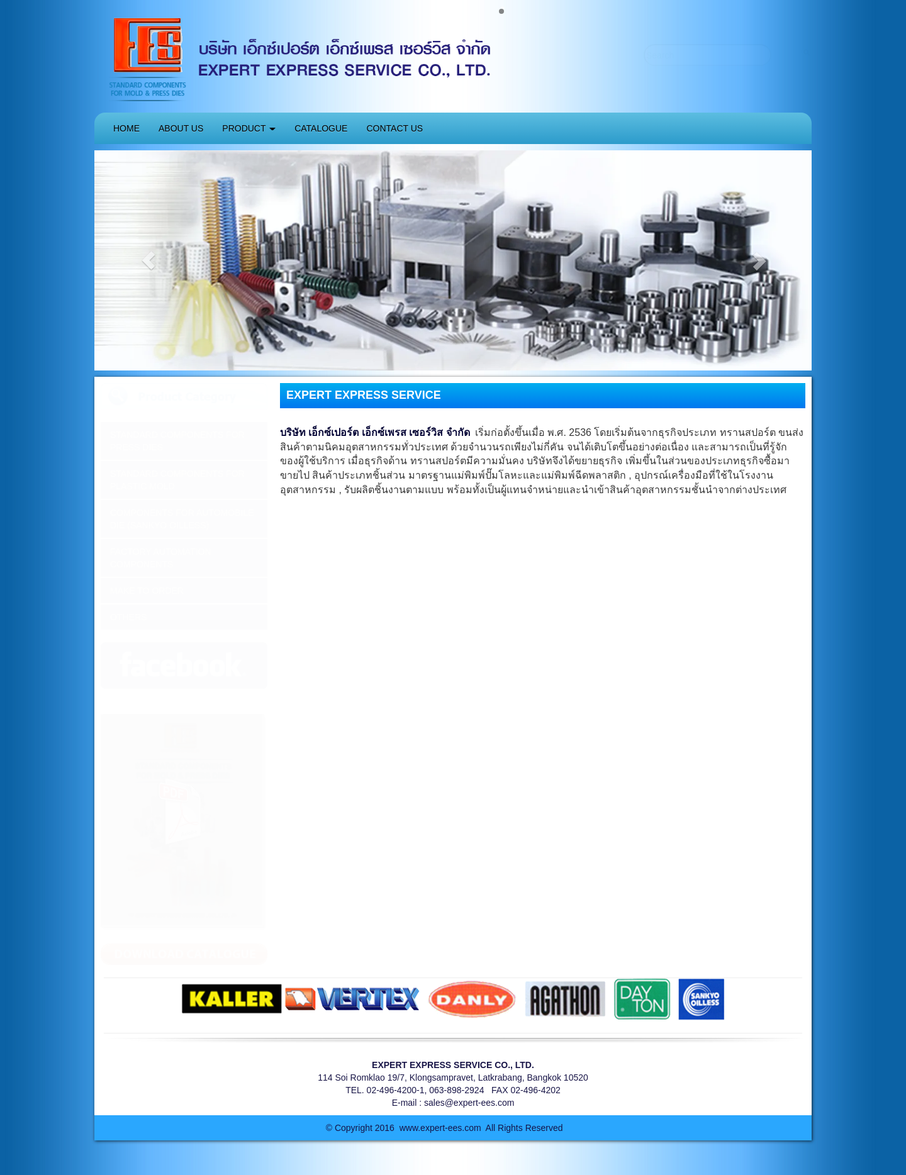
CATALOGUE (320, 128)
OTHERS (128, 617)
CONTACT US (394, 128)
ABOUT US (181, 128)
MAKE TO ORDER (147, 591)
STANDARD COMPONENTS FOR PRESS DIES (177, 441)
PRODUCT (249, 128)
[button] (148, 260)
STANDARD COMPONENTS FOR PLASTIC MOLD (177, 480)
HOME (126, 128)
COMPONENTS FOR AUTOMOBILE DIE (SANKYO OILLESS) (182, 519)
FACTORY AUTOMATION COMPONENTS (160, 558)
